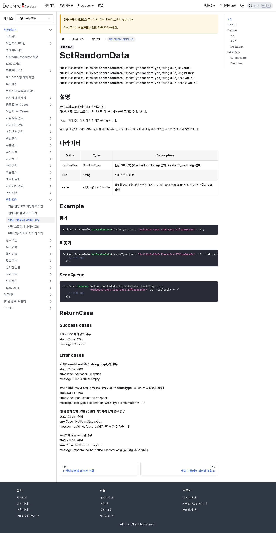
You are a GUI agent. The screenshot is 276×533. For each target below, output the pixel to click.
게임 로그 (11, 159)
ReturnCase (233, 52)
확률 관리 (11, 172)
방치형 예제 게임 (16, 98)
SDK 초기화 (13, 64)
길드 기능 (11, 260)
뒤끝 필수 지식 (14, 70)
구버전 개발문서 (28, 516)
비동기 (233, 41)
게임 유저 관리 (14, 131)
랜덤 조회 (11, 199)
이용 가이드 (24, 504)
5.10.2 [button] (208, 5)
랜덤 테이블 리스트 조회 (22, 213)
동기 (232, 35)
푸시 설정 (11, 152)
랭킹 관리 (11, 138)
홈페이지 (106, 498)
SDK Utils (12, 288)
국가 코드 (11, 274)
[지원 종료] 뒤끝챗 (15, 301)
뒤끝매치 (9, 294)
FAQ (101, 5)
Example (232, 30)
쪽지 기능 (11, 254)
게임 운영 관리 (14, 118)
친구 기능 (11, 240)
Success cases (238, 57)
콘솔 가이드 (66, 5)
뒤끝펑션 (11, 281)
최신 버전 (84, 27)
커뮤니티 (106, 516)
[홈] (63, 39)
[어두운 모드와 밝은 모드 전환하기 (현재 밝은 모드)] (242, 6)
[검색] (260, 5)
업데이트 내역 (14, 50)
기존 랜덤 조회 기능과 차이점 (25, 206)
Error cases (236, 63)
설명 (229, 19)
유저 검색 (11, 193)
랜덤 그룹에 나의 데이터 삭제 (25, 233)
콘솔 (104, 504)
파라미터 (231, 24)
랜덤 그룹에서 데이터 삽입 (24, 220)
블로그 (105, 510)
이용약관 (189, 498)
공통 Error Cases (17, 104)
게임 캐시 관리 (14, 186)
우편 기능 (11, 247)
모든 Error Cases (17, 111)
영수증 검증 (13, 179)
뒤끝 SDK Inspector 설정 (22, 57)
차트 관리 (11, 165)
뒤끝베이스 (10, 30)
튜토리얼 (11, 84)
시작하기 (49, 5)
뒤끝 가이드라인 (15, 43)
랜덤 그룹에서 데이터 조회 (24, 227)
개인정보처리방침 (194, 504)
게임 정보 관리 (14, 125)
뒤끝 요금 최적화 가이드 (20, 91)
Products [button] (84, 5)
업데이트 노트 (228, 5)
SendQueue (236, 46)
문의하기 (189, 510)
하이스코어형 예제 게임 (20, 77)
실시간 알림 (13, 267)
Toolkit (9, 308)
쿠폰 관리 (11, 145)
